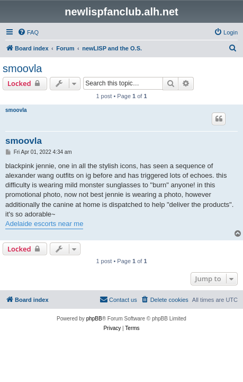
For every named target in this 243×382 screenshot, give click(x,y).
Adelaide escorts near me (44, 224)
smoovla (22, 68)
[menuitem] (28, 32)
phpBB (94, 319)
